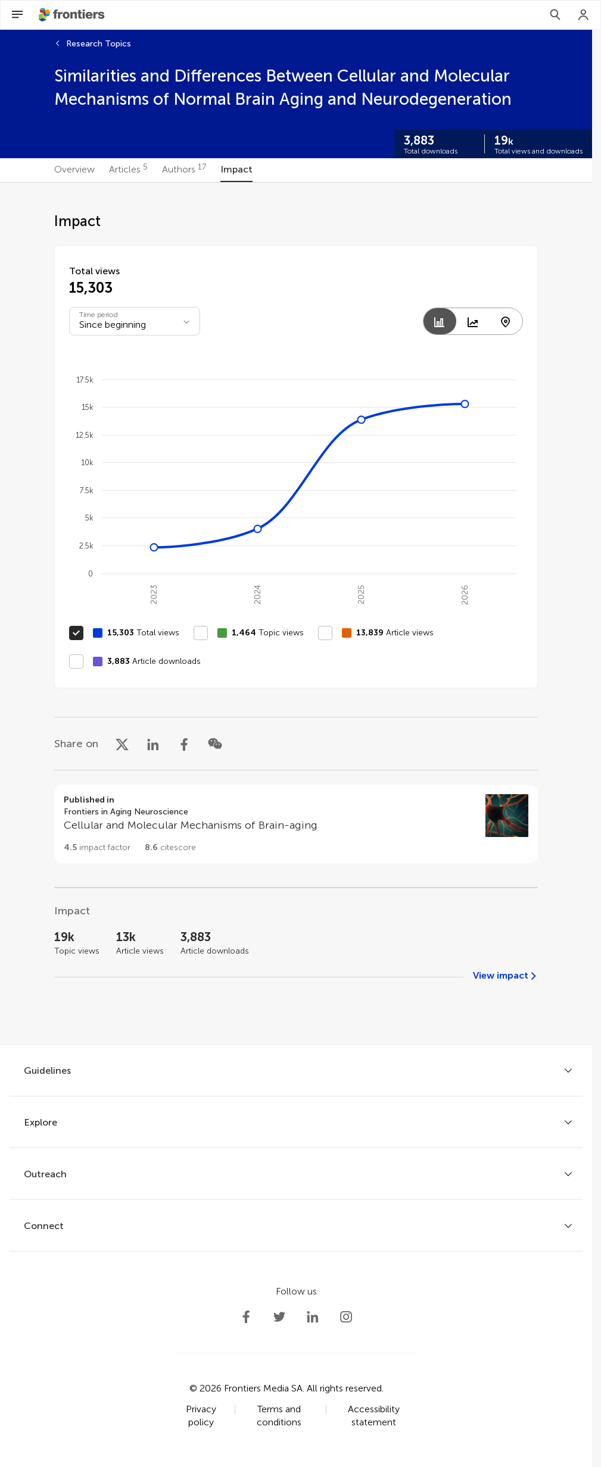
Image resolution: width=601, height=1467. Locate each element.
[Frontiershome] (73, 15)
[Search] (555, 15)
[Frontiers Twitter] (279, 1317)
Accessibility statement (374, 1415)
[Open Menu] (17, 15)
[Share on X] (122, 744)
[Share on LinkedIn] (153, 744)
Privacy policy (201, 1415)
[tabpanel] (296, 613)
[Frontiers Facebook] (246, 1317)
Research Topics (98, 44)
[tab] (74, 170)
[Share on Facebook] (184, 744)
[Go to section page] (296, 824)
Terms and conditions (279, 1415)
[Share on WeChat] (215, 744)
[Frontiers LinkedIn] (313, 1317)
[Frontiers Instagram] (346, 1317)
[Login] (584, 15)
